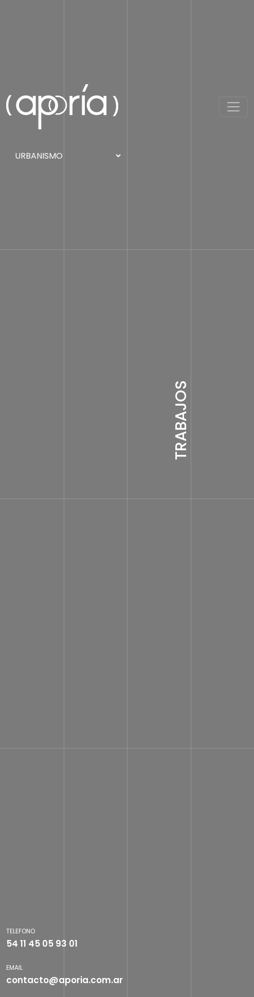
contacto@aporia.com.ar (64, 980)
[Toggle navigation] (233, 107)
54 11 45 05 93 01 (42, 943)
